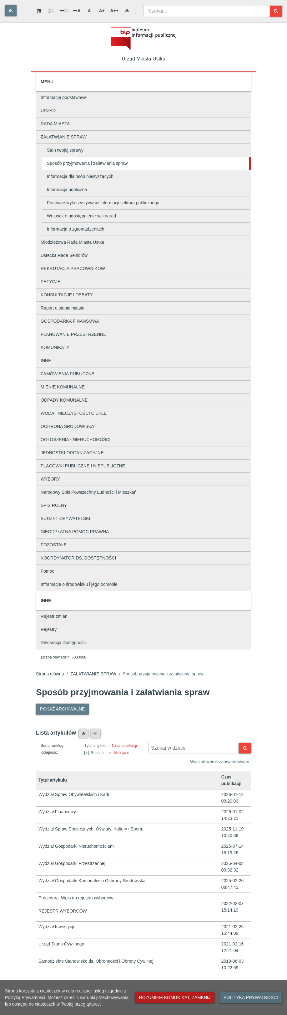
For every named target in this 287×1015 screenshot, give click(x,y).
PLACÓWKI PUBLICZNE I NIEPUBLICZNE (83, 465)
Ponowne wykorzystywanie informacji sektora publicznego (103, 202)
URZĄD (48, 110)
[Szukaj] (276, 11)
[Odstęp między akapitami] (39, 10)
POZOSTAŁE (54, 544)
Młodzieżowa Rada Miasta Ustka (72, 242)
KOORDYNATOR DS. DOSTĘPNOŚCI (78, 557)
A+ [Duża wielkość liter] (101, 10)
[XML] (95, 733)
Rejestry (49, 629)
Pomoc (47, 571)
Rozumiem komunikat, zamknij (174, 997)
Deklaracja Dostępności (64, 642)
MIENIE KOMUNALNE (63, 386)
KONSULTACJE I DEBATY (67, 294)
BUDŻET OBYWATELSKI (65, 518)
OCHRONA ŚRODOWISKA (67, 426)
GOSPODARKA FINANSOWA (70, 321)
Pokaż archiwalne (62, 708)
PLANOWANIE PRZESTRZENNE (73, 334)
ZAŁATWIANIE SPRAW (64, 136)
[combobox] (206, 11)
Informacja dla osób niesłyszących (80, 176)
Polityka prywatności (251, 997)
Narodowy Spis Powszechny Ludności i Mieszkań (89, 492)
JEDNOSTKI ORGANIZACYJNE (72, 452)
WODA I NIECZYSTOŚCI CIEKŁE (74, 413)
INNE (46, 360)
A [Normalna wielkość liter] (89, 10)
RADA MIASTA (55, 123)
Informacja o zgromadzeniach (75, 229)
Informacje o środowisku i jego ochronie (79, 584)
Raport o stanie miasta (62, 307)
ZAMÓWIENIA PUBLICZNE (67, 373)
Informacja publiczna (67, 189)
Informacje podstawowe (64, 97)
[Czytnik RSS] (83, 733)
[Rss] (11, 10)
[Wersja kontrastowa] (127, 10)
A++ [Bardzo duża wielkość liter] (114, 10)
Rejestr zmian (54, 616)
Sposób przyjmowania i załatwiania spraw (87, 163)
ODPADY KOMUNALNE (64, 400)
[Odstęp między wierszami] (51, 10)
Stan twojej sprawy (65, 150)
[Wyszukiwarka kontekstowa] (193, 748)
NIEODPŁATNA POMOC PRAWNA (75, 531)
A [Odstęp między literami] (76, 10)
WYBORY (50, 478)
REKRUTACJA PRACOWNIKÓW (73, 268)
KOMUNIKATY (55, 347)
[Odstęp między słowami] (64, 10)
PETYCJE (50, 281)
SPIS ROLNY (54, 505)
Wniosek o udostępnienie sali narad (81, 215)
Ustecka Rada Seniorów (64, 255)
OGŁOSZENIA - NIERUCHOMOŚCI (75, 439)
